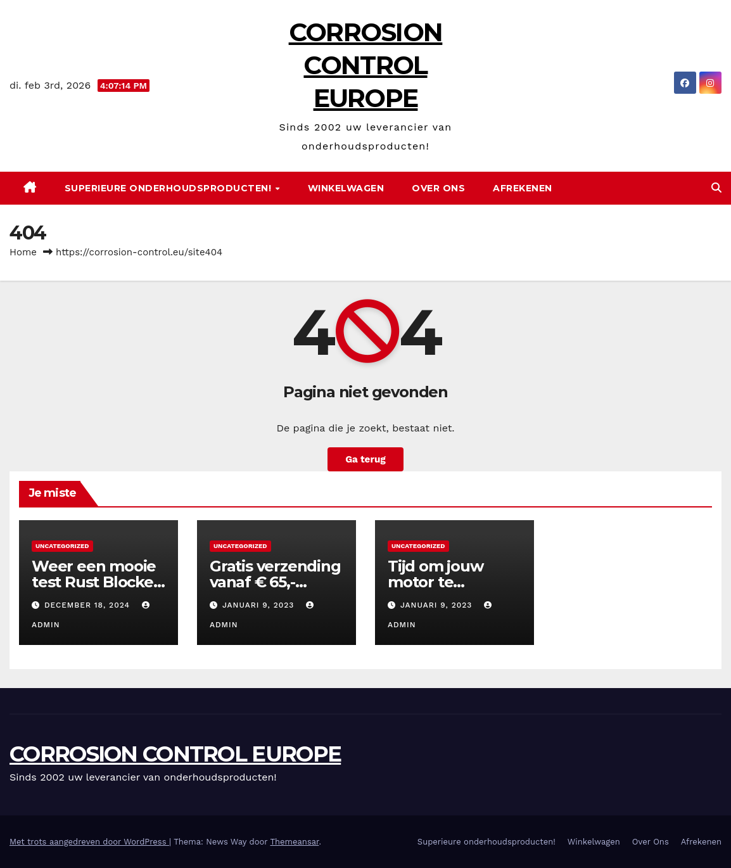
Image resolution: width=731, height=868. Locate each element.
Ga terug (365, 459)
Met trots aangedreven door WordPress (89, 841)
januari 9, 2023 (259, 605)
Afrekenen (522, 188)
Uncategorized (62, 545)
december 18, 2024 (88, 605)
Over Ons (438, 188)
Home (23, 252)
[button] (716, 188)
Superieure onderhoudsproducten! (169, 188)
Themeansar (294, 841)
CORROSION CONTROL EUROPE (366, 64)
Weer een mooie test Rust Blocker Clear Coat (96, 582)
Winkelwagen (346, 188)
